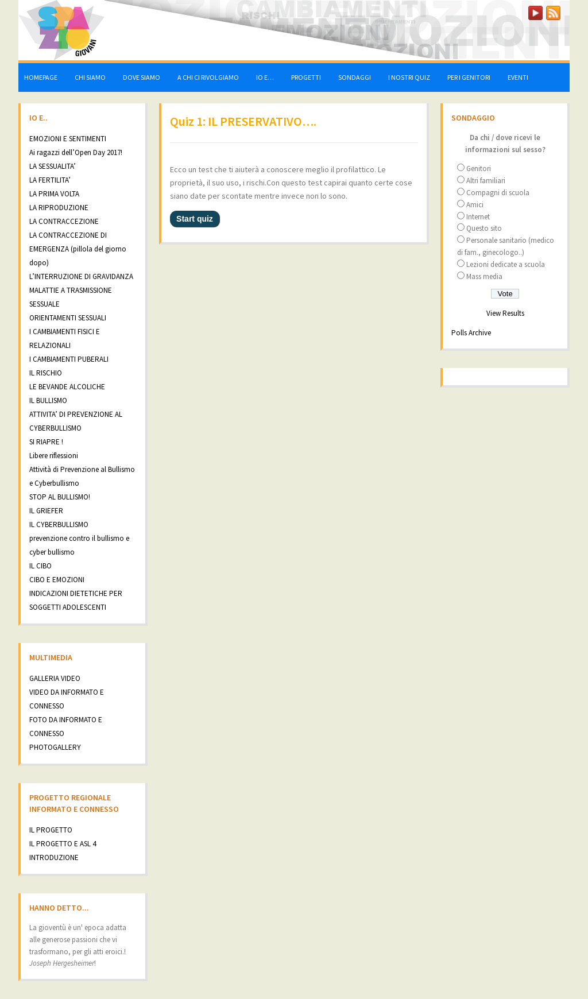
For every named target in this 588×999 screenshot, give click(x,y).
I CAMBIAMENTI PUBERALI (69, 359)
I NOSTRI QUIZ (409, 77)
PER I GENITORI (468, 77)
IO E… (265, 77)
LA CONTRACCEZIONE (64, 221)
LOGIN (506, 10)
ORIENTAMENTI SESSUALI (67, 318)
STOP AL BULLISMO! (59, 497)
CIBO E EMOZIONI (56, 579)
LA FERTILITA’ (50, 180)
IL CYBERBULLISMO (58, 524)
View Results (505, 313)
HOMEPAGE (40, 77)
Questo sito (484, 228)
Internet (478, 217)
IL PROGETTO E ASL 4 (62, 844)
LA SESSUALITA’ (52, 166)
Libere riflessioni (53, 455)
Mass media (484, 276)
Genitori (478, 168)
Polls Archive (471, 333)
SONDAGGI (354, 77)
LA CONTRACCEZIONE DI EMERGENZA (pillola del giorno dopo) (77, 249)
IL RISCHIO (45, 373)
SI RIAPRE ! (46, 442)
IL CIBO (40, 566)
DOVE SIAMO (141, 77)
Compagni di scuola (497, 193)
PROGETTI (306, 77)
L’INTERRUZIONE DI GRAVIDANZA (81, 276)
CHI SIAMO (90, 77)
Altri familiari (485, 180)
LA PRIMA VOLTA (54, 194)
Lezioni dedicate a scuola (505, 264)
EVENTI (518, 77)
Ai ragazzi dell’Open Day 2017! (75, 152)
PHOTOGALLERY (55, 747)
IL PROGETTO (50, 830)
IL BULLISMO (48, 400)
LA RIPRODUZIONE (58, 207)
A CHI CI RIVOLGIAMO (208, 77)
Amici (474, 205)
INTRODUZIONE (54, 857)
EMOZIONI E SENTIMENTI (67, 139)
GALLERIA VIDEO (54, 678)
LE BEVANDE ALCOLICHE (67, 387)
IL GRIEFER (46, 511)
